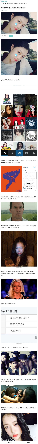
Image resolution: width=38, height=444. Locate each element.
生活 (19, 3)
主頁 (1, 3)
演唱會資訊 (23, 3)
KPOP (4, 3)
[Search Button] (27, 3)
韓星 (7, 3)
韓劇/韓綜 (11, 3)
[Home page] (4, 2)
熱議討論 (16, 3)
